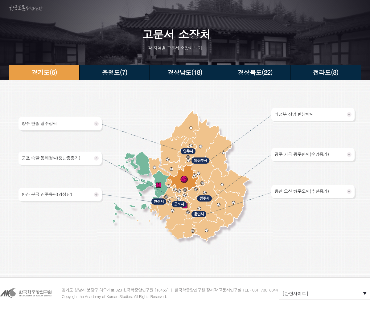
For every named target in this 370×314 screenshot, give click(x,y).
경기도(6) (44, 72)
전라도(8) (325, 72)
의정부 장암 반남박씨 (294, 114)
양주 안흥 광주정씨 (39, 123)
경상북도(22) (255, 72)
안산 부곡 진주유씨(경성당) (47, 194)
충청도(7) (114, 72)
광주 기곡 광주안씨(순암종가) (301, 154)
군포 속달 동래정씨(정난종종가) (51, 158)
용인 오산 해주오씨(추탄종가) (301, 191)
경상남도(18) (184, 72)
